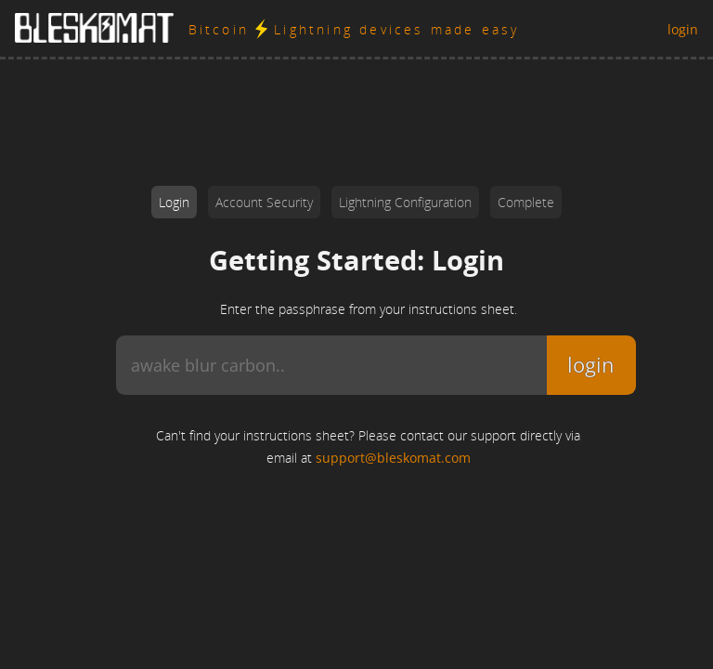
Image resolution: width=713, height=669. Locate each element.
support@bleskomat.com (393, 457)
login (683, 29)
